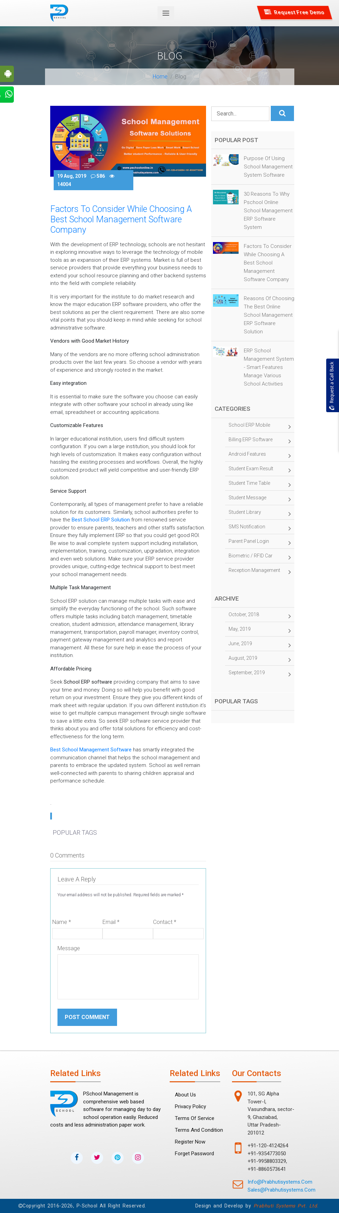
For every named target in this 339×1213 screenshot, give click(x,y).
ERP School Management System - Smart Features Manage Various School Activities (269, 367)
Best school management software (91, 750)
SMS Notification (260, 528)
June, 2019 (260, 645)
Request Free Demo (294, 12)
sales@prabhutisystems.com (281, 1190)
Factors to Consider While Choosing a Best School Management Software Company (268, 263)
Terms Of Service (194, 1118)
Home (160, 76)
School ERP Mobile (260, 427)
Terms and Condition (199, 1130)
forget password (194, 1153)
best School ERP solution (101, 520)
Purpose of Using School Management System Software (268, 166)
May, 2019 (260, 631)
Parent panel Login (260, 543)
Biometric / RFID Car (260, 557)
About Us (185, 1095)
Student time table (260, 485)
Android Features (260, 456)
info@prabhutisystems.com (280, 1182)
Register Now (190, 1142)
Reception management (260, 572)
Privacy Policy (190, 1106)
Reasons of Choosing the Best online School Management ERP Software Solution (269, 315)
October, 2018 (260, 616)
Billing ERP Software (260, 441)
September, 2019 (260, 674)
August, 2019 (260, 660)
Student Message (260, 499)
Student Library (260, 514)
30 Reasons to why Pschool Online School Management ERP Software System (268, 210)
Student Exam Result (260, 470)
